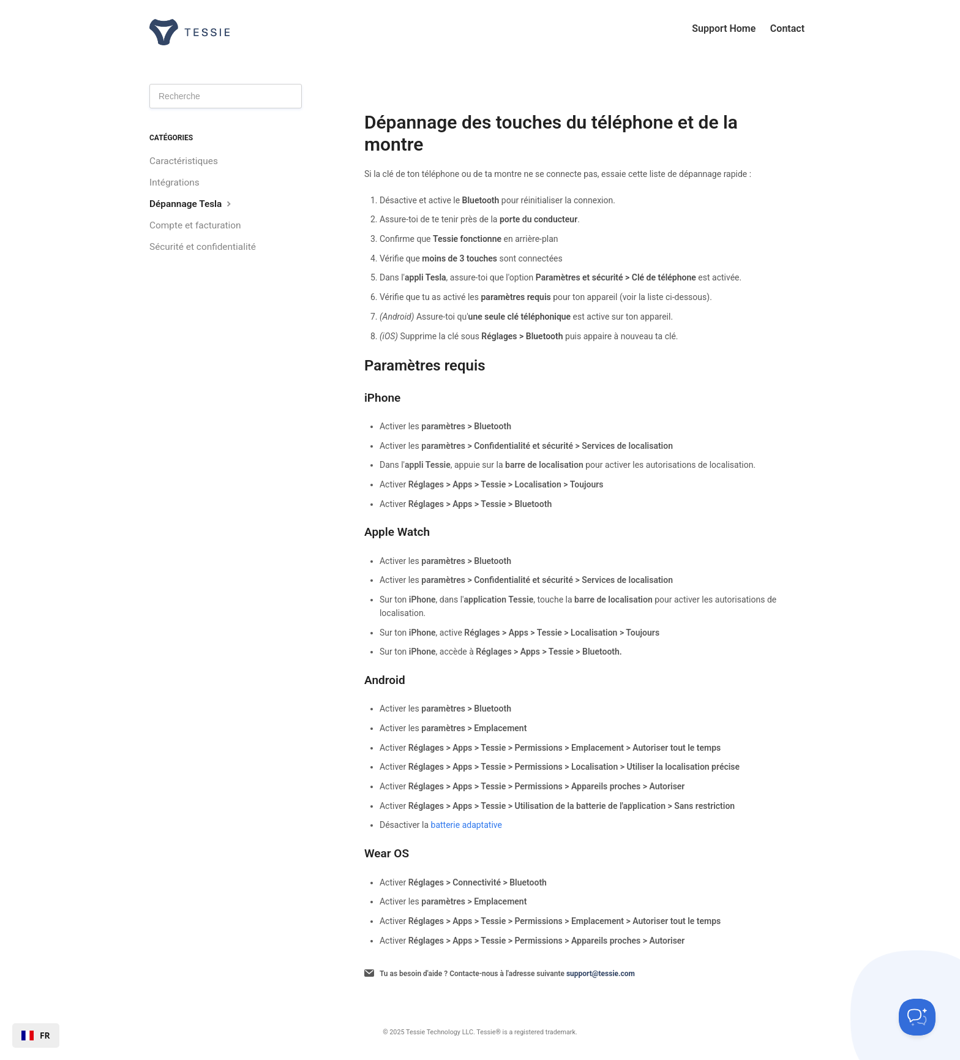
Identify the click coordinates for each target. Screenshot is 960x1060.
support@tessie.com (600, 973)
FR (35, 1035)
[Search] (225, 96)
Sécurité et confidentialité (202, 246)
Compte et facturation (195, 225)
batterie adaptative (466, 825)
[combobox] (35, 1035)
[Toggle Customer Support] (917, 1017)
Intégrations (174, 182)
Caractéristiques (183, 161)
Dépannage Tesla (191, 203)
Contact (787, 28)
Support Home (724, 28)
